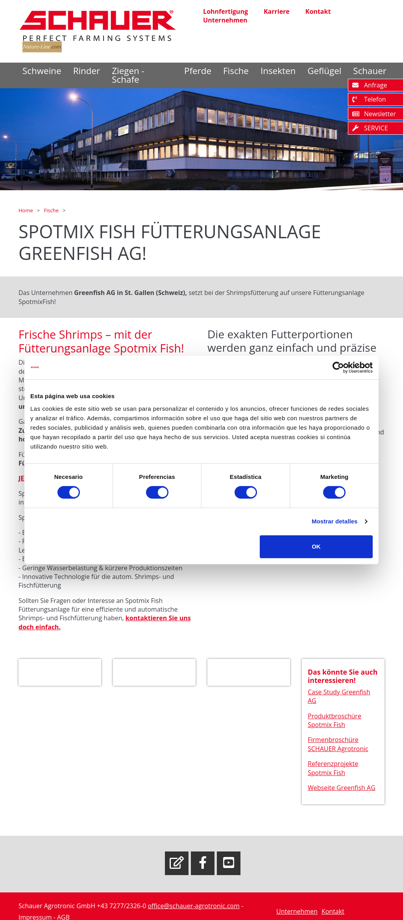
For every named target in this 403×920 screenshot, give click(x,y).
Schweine (41, 71)
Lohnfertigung (225, 11)
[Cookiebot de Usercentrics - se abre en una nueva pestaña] (338, 367)
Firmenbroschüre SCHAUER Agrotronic (338, 746)
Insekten (278, 71)
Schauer (369, 71)
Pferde (197, 71)
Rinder (86, 71)
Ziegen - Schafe (128, 75)
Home (26, 210)
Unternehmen (225, 20)
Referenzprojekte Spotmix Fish (333, 770)
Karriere (277, 11)
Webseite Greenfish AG (341, 790)
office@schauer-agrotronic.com (193, 905)
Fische (236, 71)
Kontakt (318, 11)
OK (316, 546)
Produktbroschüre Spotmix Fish (334, 722)
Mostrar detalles (335, 521)
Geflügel (324, 71)
